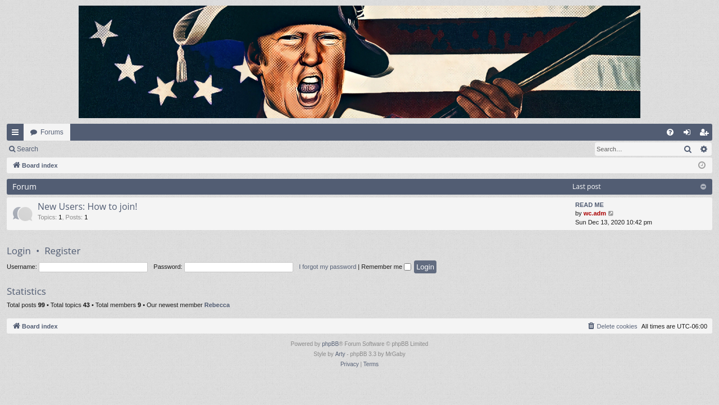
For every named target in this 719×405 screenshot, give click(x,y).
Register (100, 149)
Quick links (17, 134)
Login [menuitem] (689, 134)
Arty (340, 354)
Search (27, 149)
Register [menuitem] (706, 134)
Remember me (386, 266)
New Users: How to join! (88, 206)
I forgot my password (327, 266)
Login (62, 149)
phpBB (330, 344)
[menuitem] (670, 132)
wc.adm (595, 213)
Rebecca (217, 305)
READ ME (589, 204)
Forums (51, 132)
